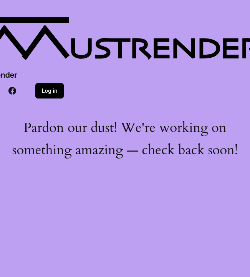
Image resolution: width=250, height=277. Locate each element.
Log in (50, 90)
